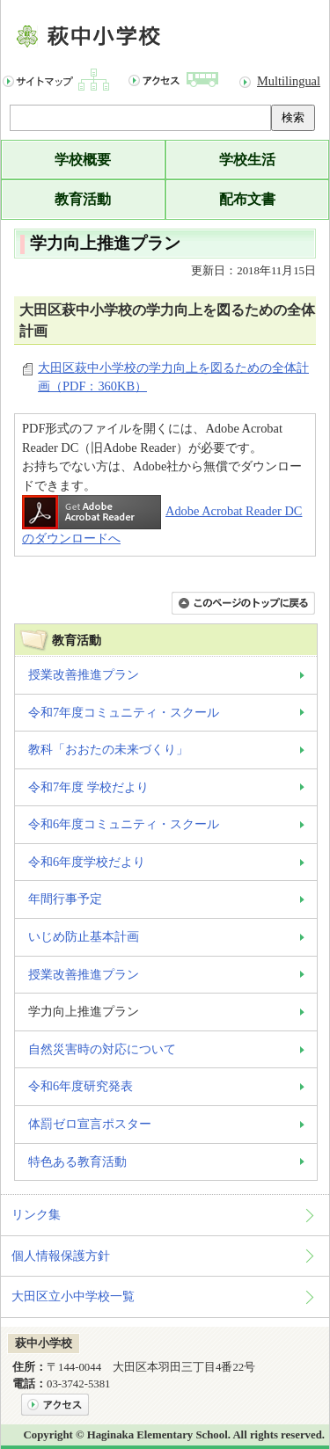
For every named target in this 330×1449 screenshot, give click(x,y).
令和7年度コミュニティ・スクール (123, 712)
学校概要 (83, 159)
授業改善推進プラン (83, 674)
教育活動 (83, 199)
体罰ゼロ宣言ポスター (89, 1124)
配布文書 (247, 199)
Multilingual (288, 81)
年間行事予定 (65, 899)
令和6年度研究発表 (80, 1086)
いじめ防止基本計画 (83, 936)
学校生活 (247, 159)
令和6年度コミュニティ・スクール (123, 824)
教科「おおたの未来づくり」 (108, 749)
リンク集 (36, 1214)
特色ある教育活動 (77, 1161)
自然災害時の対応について (102, 1049)
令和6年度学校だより (86, 862)
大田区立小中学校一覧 (73, 1296)
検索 (293, 117)
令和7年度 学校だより (88, 787)
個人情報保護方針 (60, 1256)
